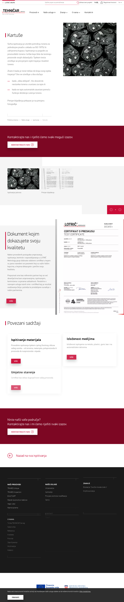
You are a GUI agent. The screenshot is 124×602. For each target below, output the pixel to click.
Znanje (63, 12)
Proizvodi (33, 12)
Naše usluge (48, 12)
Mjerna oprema (12, 498)
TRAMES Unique (13, 478)
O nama (75, 12)
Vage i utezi (11, 494)
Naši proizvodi (14, 475)
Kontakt (88, 12)
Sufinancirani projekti (85, 2)
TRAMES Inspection (14, 482)
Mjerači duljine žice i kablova (17, 490)
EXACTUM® (11, 486)
